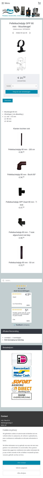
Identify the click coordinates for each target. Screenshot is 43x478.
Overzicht (7, 100)
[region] (21, 445)
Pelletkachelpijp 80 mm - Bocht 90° (21, 175)
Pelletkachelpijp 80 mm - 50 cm (21, 263)
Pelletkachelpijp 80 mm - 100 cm (21, 149)
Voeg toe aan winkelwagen (21, 92)
